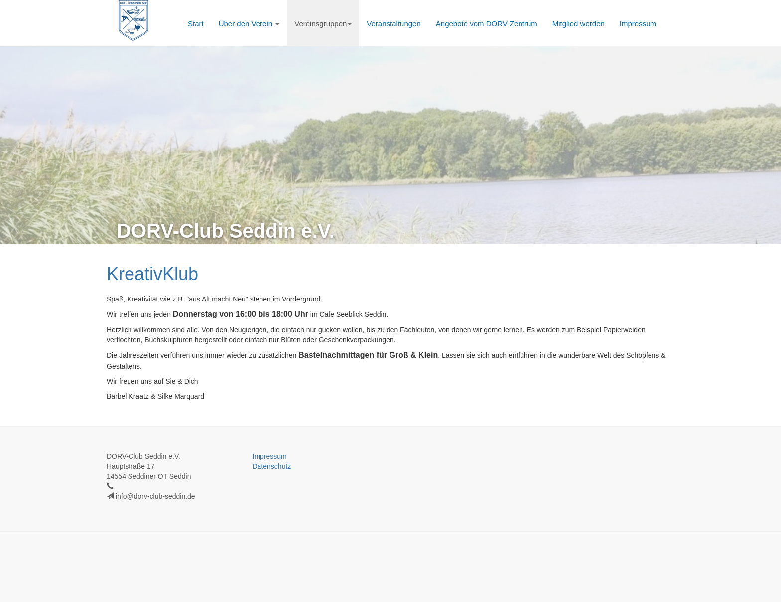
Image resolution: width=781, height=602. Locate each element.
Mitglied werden (578, 23)
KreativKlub (152, 274)
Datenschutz (272, 466)
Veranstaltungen (393, 23)
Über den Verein (249, 23)
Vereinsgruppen (323, 23)
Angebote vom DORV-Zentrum (486, 23)
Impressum (638, 23)
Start (196, 23)
